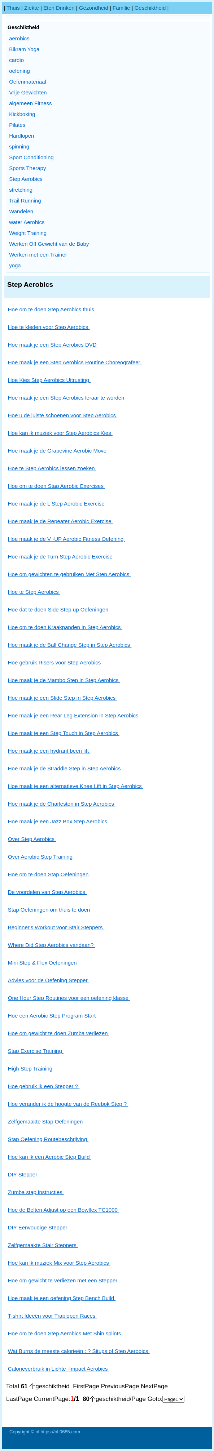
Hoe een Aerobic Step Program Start (52, 1015)
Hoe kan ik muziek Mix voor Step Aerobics (59, 1263)
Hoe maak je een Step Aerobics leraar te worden (67, 398)
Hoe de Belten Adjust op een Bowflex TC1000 (63, 1210)
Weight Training (28, 233)
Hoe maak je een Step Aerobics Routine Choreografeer (75, 362)
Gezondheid (93, 8)
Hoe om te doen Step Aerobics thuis (52, 309)
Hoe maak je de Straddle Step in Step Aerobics (65, 768)
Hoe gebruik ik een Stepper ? (43, 1086)
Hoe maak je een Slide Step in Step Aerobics (62, 698)
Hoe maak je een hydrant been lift (49, 751)
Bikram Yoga (24, 49)
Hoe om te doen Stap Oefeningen (49, 874)
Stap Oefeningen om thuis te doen (50, 910)
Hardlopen (21, 136)
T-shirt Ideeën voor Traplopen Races (52, 1316)
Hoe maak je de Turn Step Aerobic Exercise (61, 556)
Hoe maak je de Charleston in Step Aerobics (62, 804)
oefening (19, 71)
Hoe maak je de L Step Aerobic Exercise (57, 503)
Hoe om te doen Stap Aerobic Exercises (56, 486)
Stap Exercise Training (36, 1051)
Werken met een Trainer (38, 255)
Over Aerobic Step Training (41, 857)
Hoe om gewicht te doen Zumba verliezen (58, 1033)
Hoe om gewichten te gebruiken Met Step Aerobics (69, 574)
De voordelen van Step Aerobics (47, 892)
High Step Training (31, 1068)
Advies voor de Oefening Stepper (48, 980)
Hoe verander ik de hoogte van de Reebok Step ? (68, 1104)
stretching (20, 190)
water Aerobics (26, 222)
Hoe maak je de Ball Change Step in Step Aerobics (70, 645)
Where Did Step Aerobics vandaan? (51, 945)
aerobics (19, 38)
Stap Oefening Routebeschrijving (48, 1139)
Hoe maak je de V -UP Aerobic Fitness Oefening (66, 539)
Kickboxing (22, 114)
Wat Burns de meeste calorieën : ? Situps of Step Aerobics (79, 1351)
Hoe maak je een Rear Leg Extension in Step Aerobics (74, 715)
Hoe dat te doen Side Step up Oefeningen (59, 609)
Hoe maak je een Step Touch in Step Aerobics (63, 733)
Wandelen (21, 211)
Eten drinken (59, 8)
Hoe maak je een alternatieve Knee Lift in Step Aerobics (75, 786)
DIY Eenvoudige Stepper (38, 1227)
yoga (15, 265)
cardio (16, 60)
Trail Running (25, 200)
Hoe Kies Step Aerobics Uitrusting (49, 380)
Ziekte (31, 8)
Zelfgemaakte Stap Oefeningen (46, 1121)
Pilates (17, 125)
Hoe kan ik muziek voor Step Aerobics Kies (60, 433)
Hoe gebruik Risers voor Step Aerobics (55, 662)
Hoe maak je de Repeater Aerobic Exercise (60, 521)
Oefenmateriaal (27, 82)
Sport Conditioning (31, 157)
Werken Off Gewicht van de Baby (49, 244)
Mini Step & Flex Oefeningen (43, 963)
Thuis (13, 8)
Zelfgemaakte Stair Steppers (43, 1245)
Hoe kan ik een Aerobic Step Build (49, 1157)
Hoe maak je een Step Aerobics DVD (53, 345)
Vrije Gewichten (28, 92)
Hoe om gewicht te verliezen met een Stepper (63, 1280)
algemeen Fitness (30, 103)
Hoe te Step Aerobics (34, 592)
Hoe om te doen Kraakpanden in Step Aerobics (65, 627)
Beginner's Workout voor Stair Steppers (56, 927)
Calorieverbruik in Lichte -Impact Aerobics (58, 1369)
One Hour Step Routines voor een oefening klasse (69, 998)
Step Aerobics (26, 179)
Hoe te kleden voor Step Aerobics (49, 327)
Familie (121, 8)
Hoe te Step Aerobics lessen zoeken (52, 468)
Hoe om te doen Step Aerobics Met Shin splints (65, 1333)
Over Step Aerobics (32, 839)
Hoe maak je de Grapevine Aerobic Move (58, 451)
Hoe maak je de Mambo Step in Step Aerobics (64, 680)
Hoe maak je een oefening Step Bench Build (62, 1298)
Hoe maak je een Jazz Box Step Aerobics (58, 821)
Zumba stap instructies (36, 1192)
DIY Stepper (23, 1174)
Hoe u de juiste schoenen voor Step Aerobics (63, 415)
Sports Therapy (27, 168)
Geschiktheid (150, 8)
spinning (19, 146)
